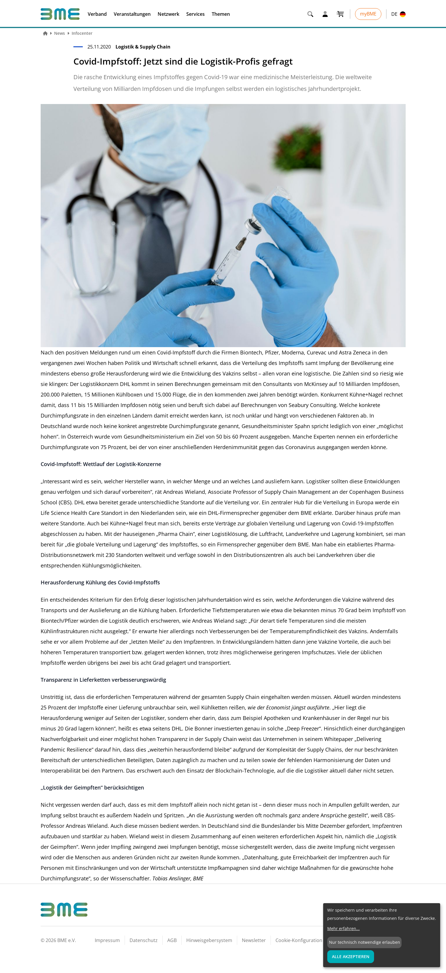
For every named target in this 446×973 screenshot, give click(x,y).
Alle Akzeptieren (350, 956)
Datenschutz (144, 940)
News (59, 33)
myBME (368, 14)
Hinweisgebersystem (209, 940)
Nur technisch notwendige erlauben (364, 942)
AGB (172, 940)
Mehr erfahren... (343, 928)
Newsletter (254, 940)
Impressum (107, 940)
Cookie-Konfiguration (298, 940)
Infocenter (82, 33)
